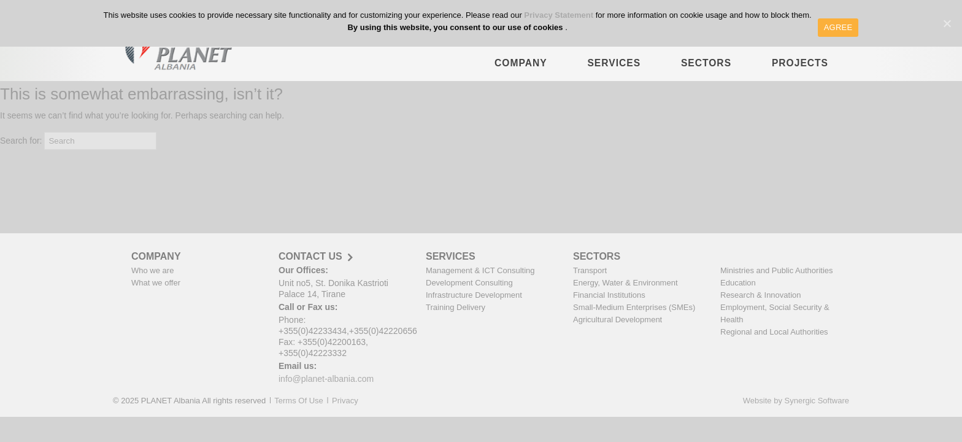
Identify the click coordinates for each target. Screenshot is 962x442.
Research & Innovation (760, 295)
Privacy (345, 400)
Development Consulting (469, 282)
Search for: (21, 140)
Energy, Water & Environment (625, 282)
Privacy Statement (559, 15)
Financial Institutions (609, 295)
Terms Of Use (298, 400)
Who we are (152, 270)
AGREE (838, 27)
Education (738, 282)
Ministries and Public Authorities (776, 270)
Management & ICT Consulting (480, 270)
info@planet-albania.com (326, 379)
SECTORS (706, 69)
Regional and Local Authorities (774, 331)
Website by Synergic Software (796, 400)
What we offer (155, 282)
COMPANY (520, 69)
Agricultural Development (617, 319)
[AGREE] (947, 23)
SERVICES (614, 69)
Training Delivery (455, 307)
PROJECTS (800, 69)
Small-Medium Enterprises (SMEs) (634, 307)
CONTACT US (310, 257)
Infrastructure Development (474, 295)
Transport (590, 270)
